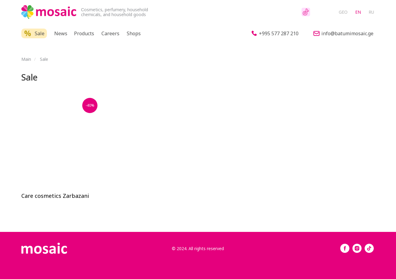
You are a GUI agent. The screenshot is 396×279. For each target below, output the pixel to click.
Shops (134, 33)
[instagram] (357, 251)
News (60, 33)
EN (358, 12)
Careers (110, 33)
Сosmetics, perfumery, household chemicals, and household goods (114, 12)
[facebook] (344, 251)
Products (84, 33)
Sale (39, 33)
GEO (343, 12)
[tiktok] (369, 251)
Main (26, 59)
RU (371, 12)
